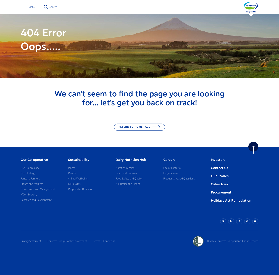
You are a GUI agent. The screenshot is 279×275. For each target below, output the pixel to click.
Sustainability (78, 160)
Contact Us (219, 168)
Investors (218, 160)
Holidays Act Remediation (231, 200)
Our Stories (220, 176)
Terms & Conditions (104, 241)
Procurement (221, 192)
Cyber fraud (220, 184)
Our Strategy (28, 173)
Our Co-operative (34, 160)
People (72, 173)
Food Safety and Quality (129, 179)
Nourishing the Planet (128, 184)
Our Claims (74, 184)
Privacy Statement (31, 241)
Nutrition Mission (125, 168)
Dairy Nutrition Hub (131, 160)
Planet (71, 168)
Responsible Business (80, 189)
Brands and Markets (32, 184)
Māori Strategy (29, 195)
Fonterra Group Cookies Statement (67, 241)
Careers (169, 160)
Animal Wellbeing (78, 179)
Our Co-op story (30, 168)
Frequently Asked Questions (179, 179)
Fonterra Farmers (30, 179)
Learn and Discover (126, 173)
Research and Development (36, 200)
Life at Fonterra (172, 168)
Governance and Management (38, 189)
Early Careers (170, 173)
